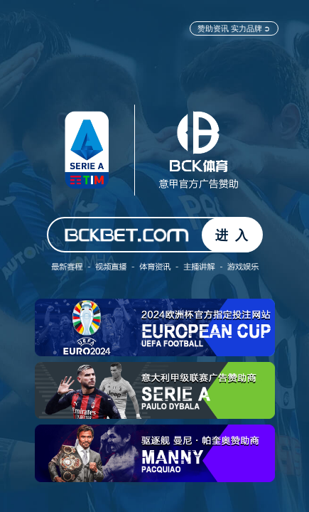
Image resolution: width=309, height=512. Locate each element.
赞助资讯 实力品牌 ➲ (234, 28)
